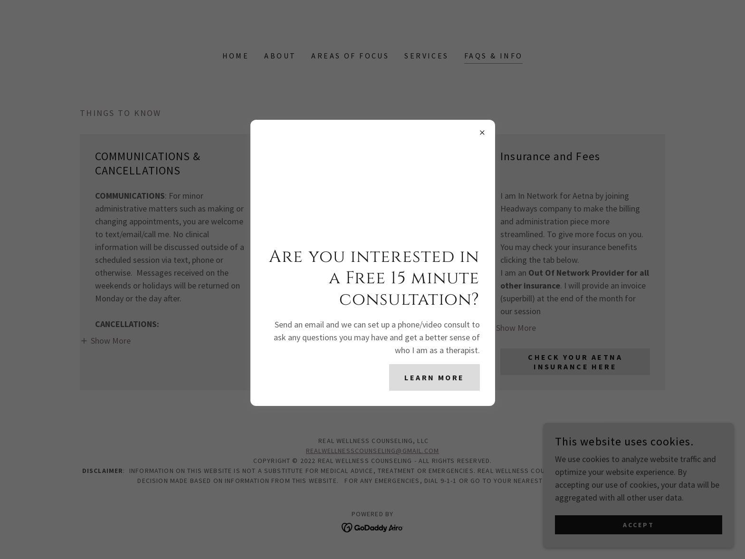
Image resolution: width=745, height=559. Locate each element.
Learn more (434, 377)
